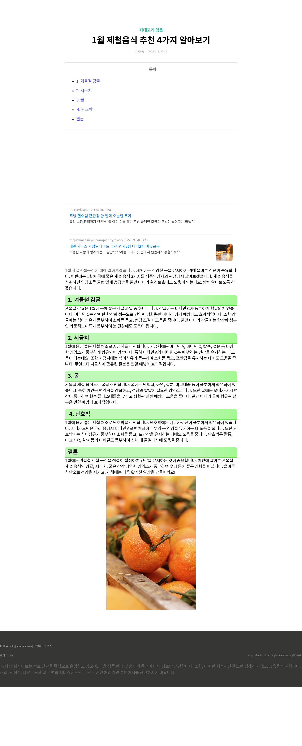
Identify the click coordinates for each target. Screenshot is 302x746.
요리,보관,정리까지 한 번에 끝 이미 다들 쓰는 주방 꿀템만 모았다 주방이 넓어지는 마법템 (131, 281)
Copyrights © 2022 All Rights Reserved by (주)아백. (275, 714)
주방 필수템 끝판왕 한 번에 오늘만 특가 (100, 275)
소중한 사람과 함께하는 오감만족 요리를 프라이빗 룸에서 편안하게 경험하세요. (125, 311)
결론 (80, 178)
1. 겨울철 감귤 (88, 140)
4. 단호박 (84, 168)
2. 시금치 (84, 149)
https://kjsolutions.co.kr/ (86, 268)
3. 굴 (80, 159)
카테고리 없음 (151, 89)
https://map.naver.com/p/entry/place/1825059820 (104, 299)
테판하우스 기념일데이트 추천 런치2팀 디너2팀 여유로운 (114, 305)
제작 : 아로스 (7, 714)
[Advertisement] (151, 39)
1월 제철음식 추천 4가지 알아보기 (151, 99)
